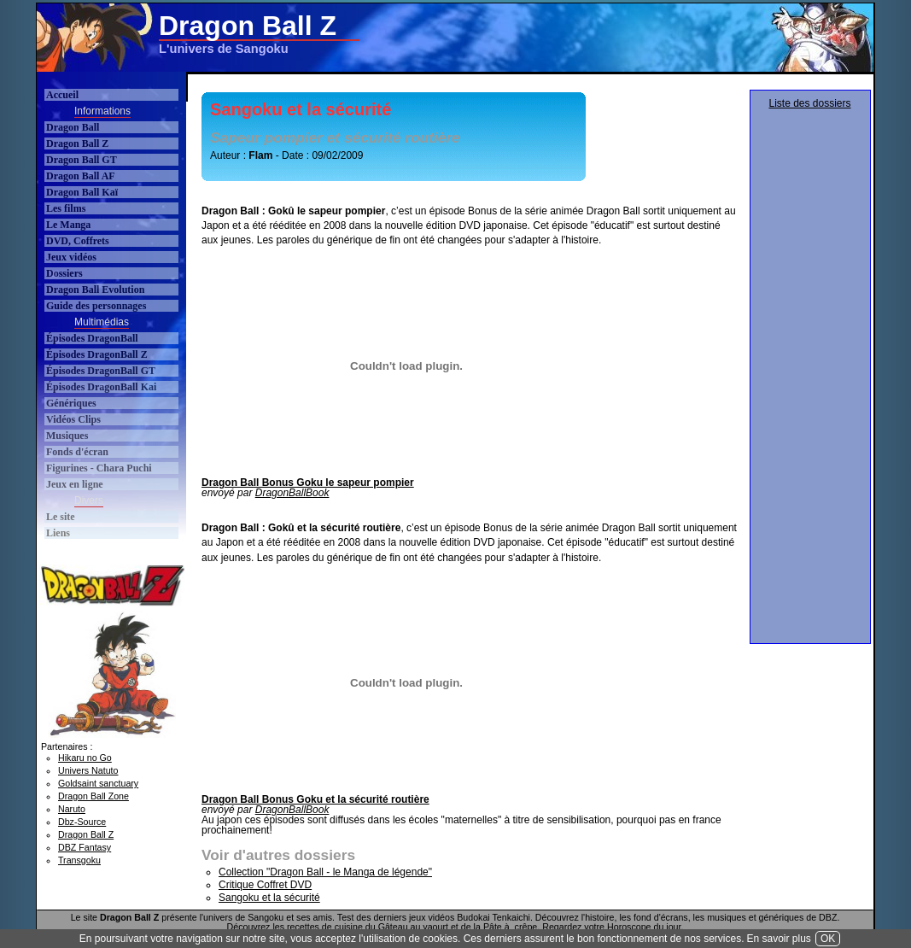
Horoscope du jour (644, 927)
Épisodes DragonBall (92, 338)
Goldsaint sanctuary (98, 783)
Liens (58, 533)
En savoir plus (779, 939)
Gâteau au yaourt (413, 927)
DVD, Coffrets (77, 241)
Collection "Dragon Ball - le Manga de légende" (325, 872)
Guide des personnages (96, 306)
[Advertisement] (561, 37)
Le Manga (68, 225)
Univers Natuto (88, 770)
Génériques (71, 403)
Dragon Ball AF (80, 176)
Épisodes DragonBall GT (100, 371)
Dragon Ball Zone (93, 796)
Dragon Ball (72, 127)
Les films (65, 208)
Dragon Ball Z (77, 143)
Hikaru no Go (85, 757)
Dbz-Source (82, 821)
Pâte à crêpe (510, 927)
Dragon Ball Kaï (82, 192)
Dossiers (64, 273)
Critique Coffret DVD (265, 885)
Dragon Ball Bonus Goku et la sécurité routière (315, 799)
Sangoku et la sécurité (269, 898)
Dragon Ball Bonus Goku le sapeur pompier (307, 483)
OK (827, 939)
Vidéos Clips (73, 419)
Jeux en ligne (74, 484)
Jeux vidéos (71, 257)
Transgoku (79, 860)
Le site (60, 517)
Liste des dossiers (809, 103)
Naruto (71, 809)
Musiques (67, 436)
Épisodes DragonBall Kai (101, 387)
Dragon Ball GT (81, 160)
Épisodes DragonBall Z (97, 354)
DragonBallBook (292, 493)
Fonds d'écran (77, 452)
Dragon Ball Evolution (95, 290)
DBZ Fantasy (84, 847)
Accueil (62, 95)
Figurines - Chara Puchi (99, 468)
